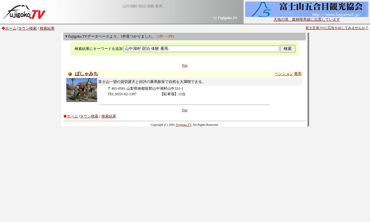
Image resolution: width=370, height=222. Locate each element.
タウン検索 (27, 28)
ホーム (10, 28)
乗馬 (298, 74)
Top (184, 65)
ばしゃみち (86, 73)
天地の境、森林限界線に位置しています (306, 18)
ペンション (284, 74)
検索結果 (47, 28)
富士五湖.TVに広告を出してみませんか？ (337, 28)
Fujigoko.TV (183, 124)
